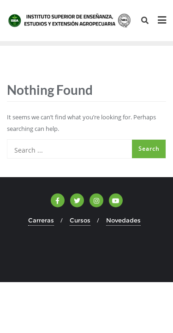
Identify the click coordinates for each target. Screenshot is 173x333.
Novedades (123, 220)
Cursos (80, 220)
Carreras (41, 220)
